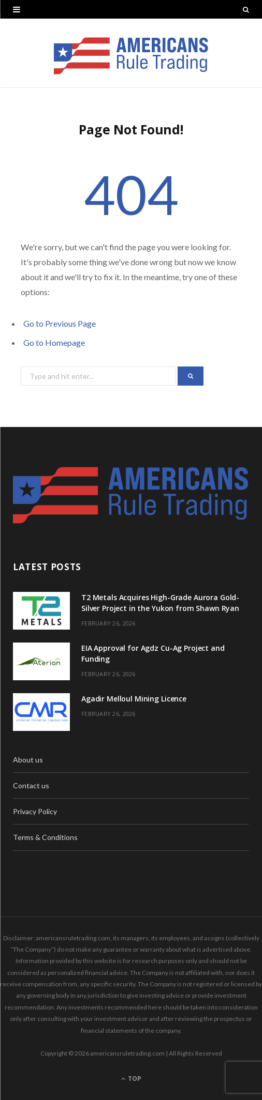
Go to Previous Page (59, 323)
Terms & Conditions (45, 837)
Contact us (31, 785)
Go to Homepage (54, 342)
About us (28, 759)
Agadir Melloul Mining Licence (133, 699)
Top (131, 1078)
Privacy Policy (35, 811)
